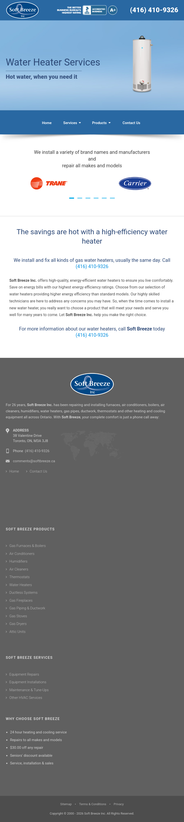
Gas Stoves (18, 616)
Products (100, 123)
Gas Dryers (18, 624)
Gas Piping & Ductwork (27, 608)
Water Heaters (20, 585)
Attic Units (17, 632)
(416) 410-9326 (154, 10)
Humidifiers (18, 561)
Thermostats (19, 577)
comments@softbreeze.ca (34, 461)
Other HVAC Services (25, 698)
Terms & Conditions (92, 804)
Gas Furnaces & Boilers (27, 546)
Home (46, 123)
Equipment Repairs (24, 674)
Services (72, 123)
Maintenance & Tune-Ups (29, 690)
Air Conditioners (21, 554)
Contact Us (131, 123)
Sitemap (66, 804)
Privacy (119, 804)
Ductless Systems (23, 592)
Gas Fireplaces (21, 600)
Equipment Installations (27, 682)
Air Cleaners (18, 569)
